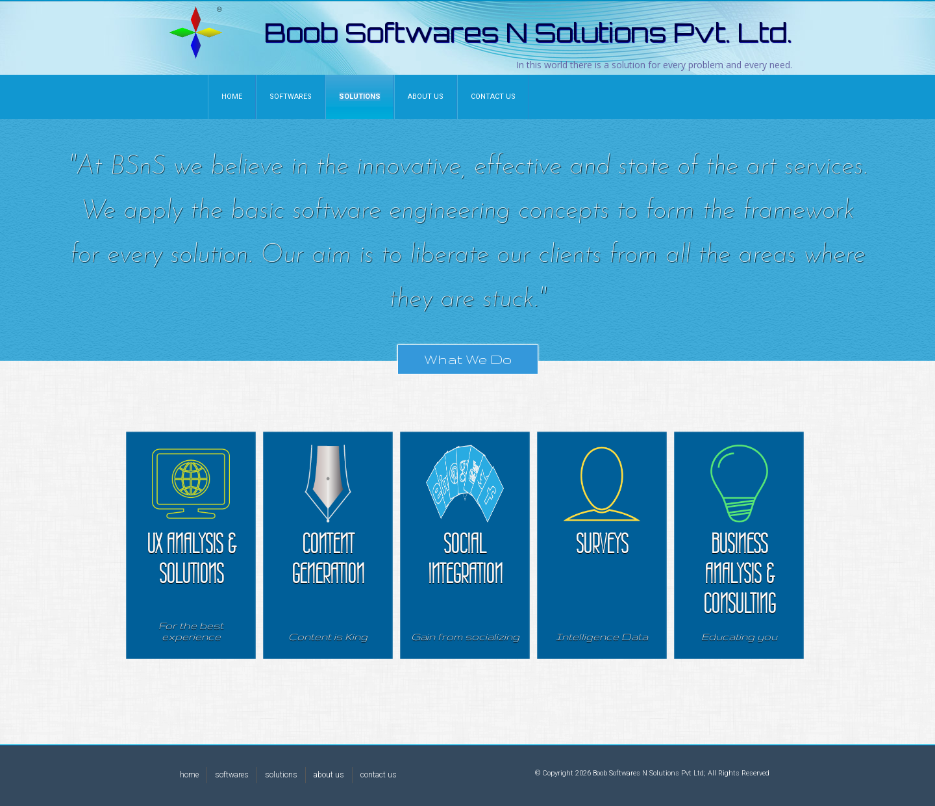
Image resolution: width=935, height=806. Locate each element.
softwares (232, 774)
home (189, 774)
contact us (378, 774)
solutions (281, 774)
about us (329, 774)
